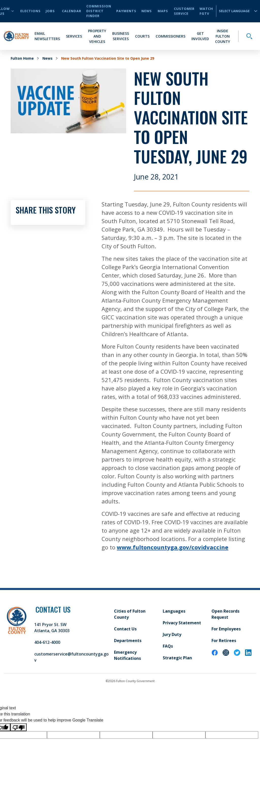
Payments (126, 11)
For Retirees (224, 640)
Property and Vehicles (97, 36)
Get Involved (200, 36)
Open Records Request (225, 614)
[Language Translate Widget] (236, 11)
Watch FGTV (206, 11)
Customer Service (184, 11)
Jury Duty (172, 634)
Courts (142, 36)
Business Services (120, 36)
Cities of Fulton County (129, 614)
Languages (174, 611)
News (146, 11)
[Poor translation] (18, 727)
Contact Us (125, 629)
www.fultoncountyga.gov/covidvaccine (172, 547)
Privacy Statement (182, 623)
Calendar (71, 11)
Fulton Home (22, 58)
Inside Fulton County (222, 36)
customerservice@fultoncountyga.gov (71, 657)
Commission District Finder (98, 11)
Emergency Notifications (127, 655)
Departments (127, 640)
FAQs (168, 646)
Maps (163, 11)
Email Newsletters (47, 36)
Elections (30, 11)
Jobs (50, 11)
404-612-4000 (47, 642)
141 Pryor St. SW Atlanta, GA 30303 (52, 627)
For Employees (226, 629)
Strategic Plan (177, 658)
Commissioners (170, 36)
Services (74, 36)
